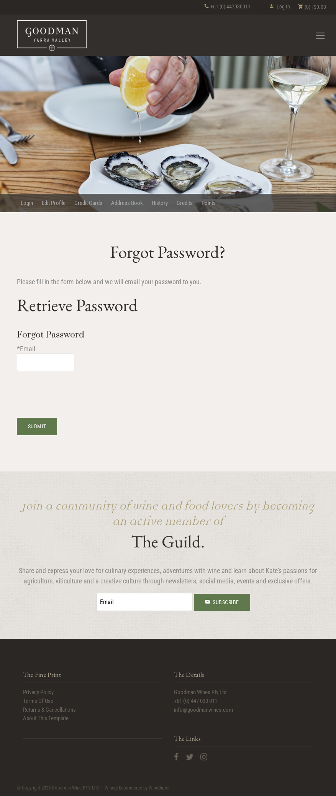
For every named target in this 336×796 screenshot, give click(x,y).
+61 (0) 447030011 (227, 6)
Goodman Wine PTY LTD (52, 35)
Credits (185, 203)
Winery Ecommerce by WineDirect (137, 788)
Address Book (127, 203)
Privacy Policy (38, 692)
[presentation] (75, 390)
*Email (26, 349)
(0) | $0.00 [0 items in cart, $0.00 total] (312, 7)
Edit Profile (54, 203)
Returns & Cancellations (49, 709)
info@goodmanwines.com (203, 709)
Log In (279, 6)
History (160, 203)
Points (209, 203)
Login (27, 203)
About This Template (46, 718)
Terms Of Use (38, 701)
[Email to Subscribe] (144, 602)
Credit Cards (88, 203)
